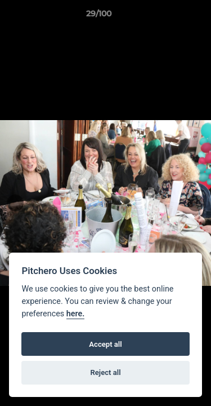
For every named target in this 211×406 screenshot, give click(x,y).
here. (75, 314)
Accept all (105, 344)
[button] (170, 16)
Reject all (105, 372)
